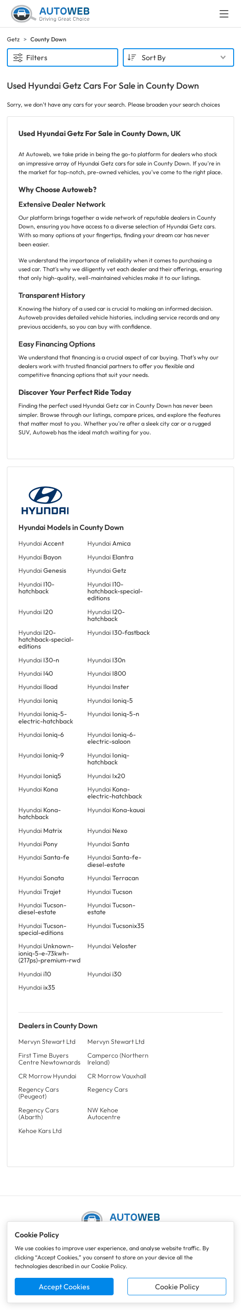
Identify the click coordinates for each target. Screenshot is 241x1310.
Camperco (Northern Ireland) (118, 1058)
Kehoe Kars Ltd (40, 1131)
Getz (13, 39)
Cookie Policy (177, 1286)
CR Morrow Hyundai (47, 1076)
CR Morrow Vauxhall (116, 1076)
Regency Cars (107, 1089)
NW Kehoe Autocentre (103, 1113)
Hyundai (41, 543)
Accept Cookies (64, 1286)
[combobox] (178, 57)
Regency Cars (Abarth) (38, 1113)
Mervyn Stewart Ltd (46, 1041)
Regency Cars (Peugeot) (38, 1092)
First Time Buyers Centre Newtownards (49, 1058)
